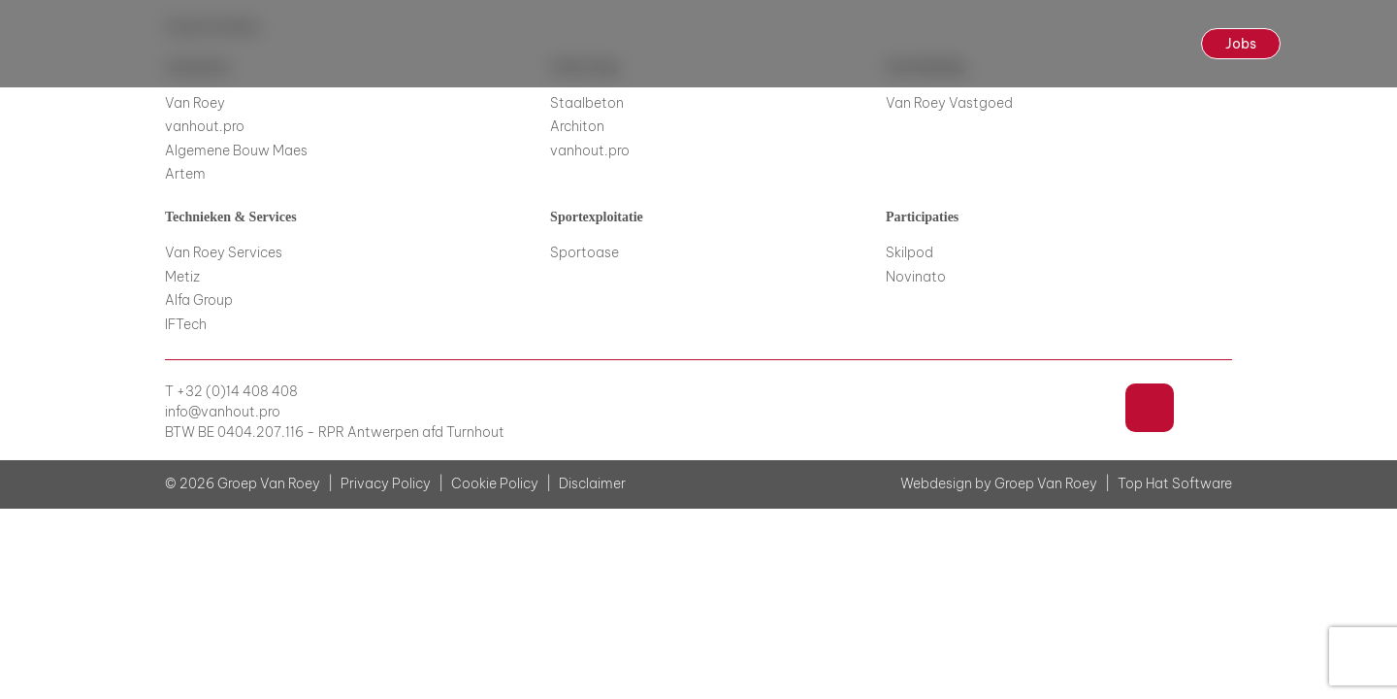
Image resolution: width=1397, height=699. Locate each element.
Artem (185, 174)
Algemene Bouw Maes (236, 150)
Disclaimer (592, 484)
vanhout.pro (204, 126)
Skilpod (909, 252)
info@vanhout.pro (222, 412)
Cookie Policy (494, 484)
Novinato (916, 276)
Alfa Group (199, 300)
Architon (577, 126)
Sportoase (584, 252)
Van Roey (195, 103)
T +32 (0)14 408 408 (231, 391)
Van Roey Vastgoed (949, 103)
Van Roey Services (223, 252)
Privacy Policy (386, 484)
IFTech (186, 324)
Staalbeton (587, 103)
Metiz (182, 276)
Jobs (1240, 43)
